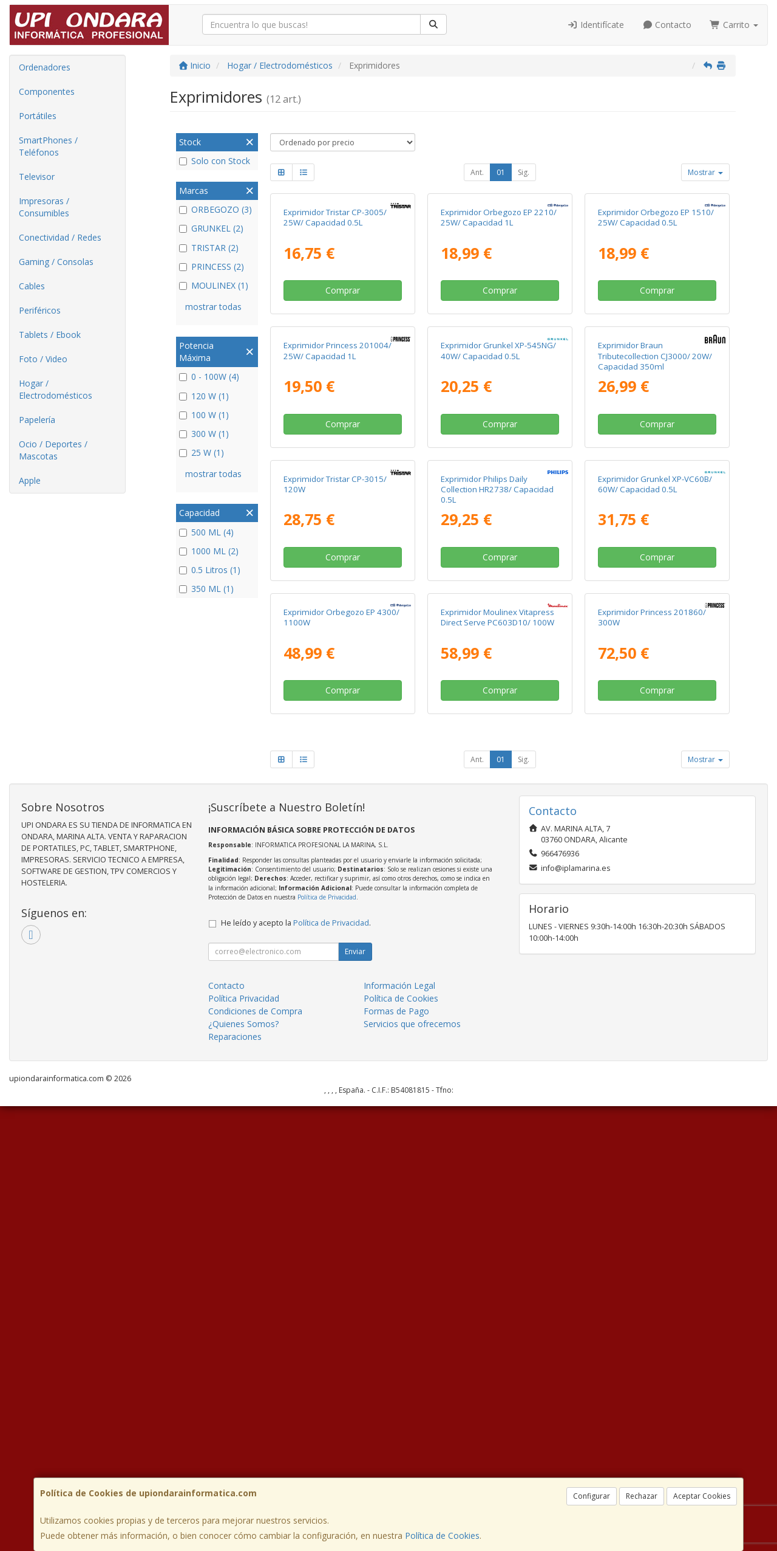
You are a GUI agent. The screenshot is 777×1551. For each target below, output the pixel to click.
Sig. (523, 172)
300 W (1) (204, 433)
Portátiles (37, 116)
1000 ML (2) (209, 551)
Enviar (355, 1396)
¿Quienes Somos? (243, 1468)
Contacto (667, 24)
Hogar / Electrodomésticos (55, 389)
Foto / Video (43, 359)
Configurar (591, 1496)
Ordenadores (44, 67)
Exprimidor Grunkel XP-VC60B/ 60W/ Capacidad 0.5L (655, 817)
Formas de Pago (396, 1456)
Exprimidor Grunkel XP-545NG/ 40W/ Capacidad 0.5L (498, 572)
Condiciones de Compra (255, 1456)
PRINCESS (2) (211, 266)
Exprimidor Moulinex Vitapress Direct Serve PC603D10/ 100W (497, 1062)
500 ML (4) (206, 532)
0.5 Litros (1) (209, 570)
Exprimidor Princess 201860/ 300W (652, 1062)
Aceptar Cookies (701, 1496)
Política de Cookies (442, 1535)
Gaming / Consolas (56, 261)
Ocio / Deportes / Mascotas (53, 450)
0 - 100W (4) (209, 376)
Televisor (37, 176)
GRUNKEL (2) (211, 228)
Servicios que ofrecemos (412, 1468)
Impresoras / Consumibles (44, 207)
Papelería (37, 419)
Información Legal (399, 1430)
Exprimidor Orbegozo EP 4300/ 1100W (341, 1062)
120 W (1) (204, 396)
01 (501, 172)
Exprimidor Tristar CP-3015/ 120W (335, 817)
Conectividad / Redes (60, 237)
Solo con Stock (214, 161)
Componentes (47, 91)
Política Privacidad (243, 1443)
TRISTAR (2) (209, 247)
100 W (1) (204, 415)
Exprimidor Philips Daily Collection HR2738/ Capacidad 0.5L (497, 823)
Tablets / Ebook (50, 334)
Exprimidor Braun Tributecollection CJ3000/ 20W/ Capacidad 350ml (655, 578)
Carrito (734, 24)
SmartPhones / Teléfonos (48, 146)
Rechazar (641, 1496)
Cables (32, 286)
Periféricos (40, 310)
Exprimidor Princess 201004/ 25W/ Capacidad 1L (337, 572)
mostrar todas (213, 306)
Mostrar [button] (705, 172)
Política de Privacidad (326, 1342)
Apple (30, 480)
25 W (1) (201, 452)
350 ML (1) (206, 588)
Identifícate (595, 24)
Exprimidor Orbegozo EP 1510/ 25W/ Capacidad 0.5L (656, 328)
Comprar (342, 401)
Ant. (477, 172)
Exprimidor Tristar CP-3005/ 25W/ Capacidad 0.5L (335, 328)
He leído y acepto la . (296, 1368)
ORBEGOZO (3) (215, 209)
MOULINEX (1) (213, 285)
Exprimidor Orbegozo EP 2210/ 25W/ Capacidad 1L (499, 328)
